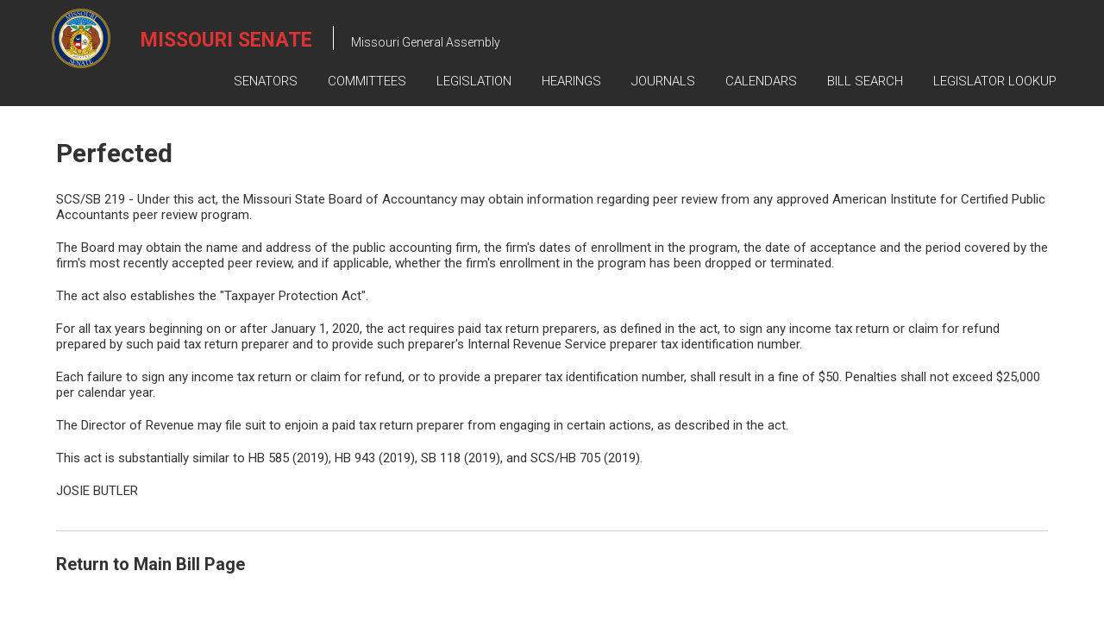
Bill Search (865, 81)
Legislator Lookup (995, 81)
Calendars (761, 81)
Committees (367, 81)
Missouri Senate (226, 40)
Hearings (571, 81)
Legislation (473, 81)
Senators (266, 81)
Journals (663, 81)
